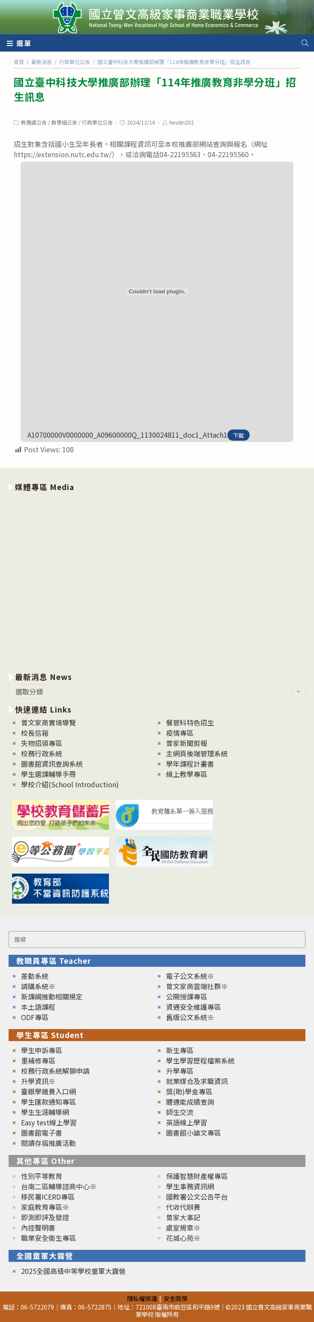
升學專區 (179, 1071)
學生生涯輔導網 (45, 1112)
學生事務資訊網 (190, 1186)
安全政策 (175, 1298)
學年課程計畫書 (190, 763)
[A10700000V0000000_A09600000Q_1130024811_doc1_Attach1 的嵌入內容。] (157, 291)
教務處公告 (34, 122)
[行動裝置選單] (19, 43)
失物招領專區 (41, 743)
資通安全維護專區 (193, 1007)
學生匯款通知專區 (48, 1102)
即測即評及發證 (45, 1217)
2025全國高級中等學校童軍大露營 (73, 1271)
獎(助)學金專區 (189, 1091)
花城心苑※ (183, 1238)
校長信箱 (34, 733)
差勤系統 (34, 976)
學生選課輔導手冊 (48, 774)
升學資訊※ (38, 1081)
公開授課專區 (186, 996)
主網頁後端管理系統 (197, 753)
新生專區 (179, 1050)
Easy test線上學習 (49, 1122)
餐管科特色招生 (190, 722)
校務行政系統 (41, 753)
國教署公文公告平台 (197, 1196)
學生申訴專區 (41, 1050)
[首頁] (19, 61)
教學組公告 (64, 122)
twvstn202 (181, 122)
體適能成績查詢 (190, 1102)
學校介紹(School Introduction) (70, 784)
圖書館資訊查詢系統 (52, 763)
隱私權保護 (142, 1298)
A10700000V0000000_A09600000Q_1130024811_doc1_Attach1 (127, 434)
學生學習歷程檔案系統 (200, 1060)
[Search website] (305, 43)
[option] (157, 580)
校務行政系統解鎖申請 (55, 1071)
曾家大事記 (183, 1217)
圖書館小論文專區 (193, 1132)
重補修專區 (38, 1060)
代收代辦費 (183, 1207)
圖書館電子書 (41, 1132)
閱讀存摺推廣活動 (48, 1143)
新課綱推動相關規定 (52, 996)
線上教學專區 (186, 774)
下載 (238, 435)
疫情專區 (179, 733)
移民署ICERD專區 (48, 1196)
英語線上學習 (186, 1122)
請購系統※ (38, 986)
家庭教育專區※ (45, 1207)
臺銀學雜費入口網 (48, 1091)
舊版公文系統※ (190, 1017)
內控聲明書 (38, 1227)
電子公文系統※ (190, 976)
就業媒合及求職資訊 (197, 1081)
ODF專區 (34, 1017)
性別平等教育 (41, 1176)
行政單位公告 (97, 122)
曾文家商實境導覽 (48, 722)
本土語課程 (38, 1007)
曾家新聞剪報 (186, 743)
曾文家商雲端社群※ (197, 986)
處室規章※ (183, 1227)
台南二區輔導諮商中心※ (59, 1186)
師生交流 (179, 1112)
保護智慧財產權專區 (197, 1176)
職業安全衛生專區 (48, 1238)
